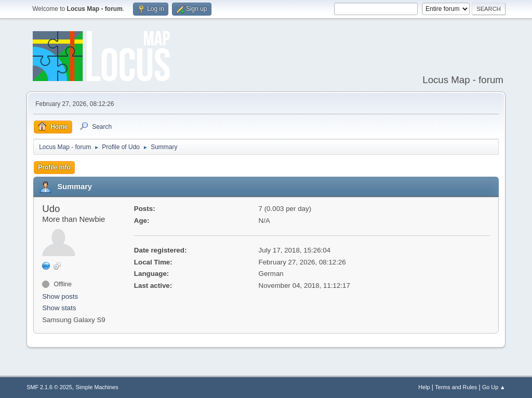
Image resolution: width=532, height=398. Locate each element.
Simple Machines (97, 387)
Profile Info (54, 167)
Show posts (60, 296)
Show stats (59, 308)
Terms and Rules (456, 387)
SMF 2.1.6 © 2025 (49, 387)
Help (424, 387)
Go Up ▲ (494, 387)
